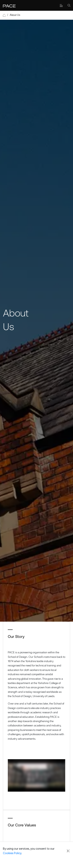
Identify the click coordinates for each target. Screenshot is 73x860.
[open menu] (61, 5)
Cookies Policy (12, 853)
